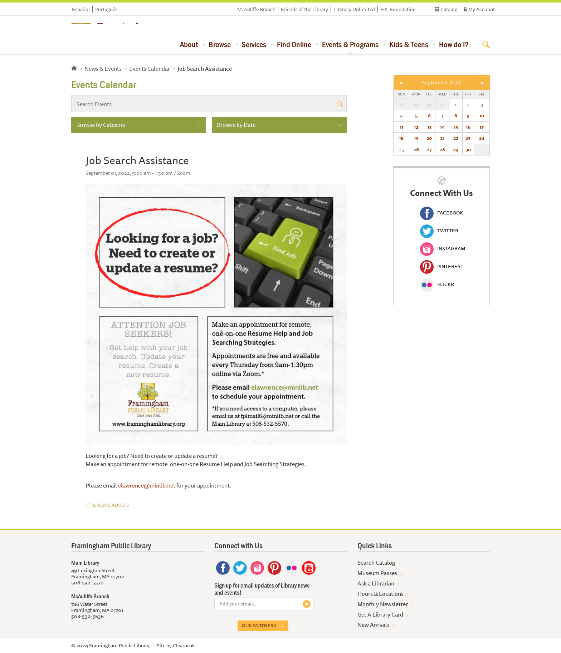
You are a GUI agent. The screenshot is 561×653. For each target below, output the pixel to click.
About (189, 44)
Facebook (441, 213)
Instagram (442, 248)
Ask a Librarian (375, 583)
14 (442, 126)
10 (481, 115)
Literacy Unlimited (354, 9)
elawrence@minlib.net (146, 485)
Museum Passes (377, 573)
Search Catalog (376, 562)
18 (401, 138)
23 (467, 138)
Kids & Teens (408, 44)
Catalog (448, 9)
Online (102, 505)
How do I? (454, 44)
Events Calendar (149, 68)
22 (455, 138)
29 (455, 149)
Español (81, 9)
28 (442, 149)
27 (429, 149)
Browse (220, 44)
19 (416, 138)
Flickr (437, 284)
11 (401, 126)
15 (456, 126)
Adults (120, 505)
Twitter (439, 230)
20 (429, 138)
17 (481, 126)
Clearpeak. (184, 645)
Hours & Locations (380, 593)
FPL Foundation (398, 9)
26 (416, 149)
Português (106, 9)
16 (468, 126)
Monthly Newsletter (382, 604)
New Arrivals (373, 625)
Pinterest (441, 266)
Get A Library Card (380, 614)
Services (254, 44)
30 (468, 149)
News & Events (103, 68)
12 (416, 126)
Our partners (259, 625)
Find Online (294, 44)
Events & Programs (350, 44)
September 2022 (441, 82)
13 (429, 126)
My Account (481, 9)
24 (481, 138)
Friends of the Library (304, 9)
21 (442, 138)
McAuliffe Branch (256, 9)
